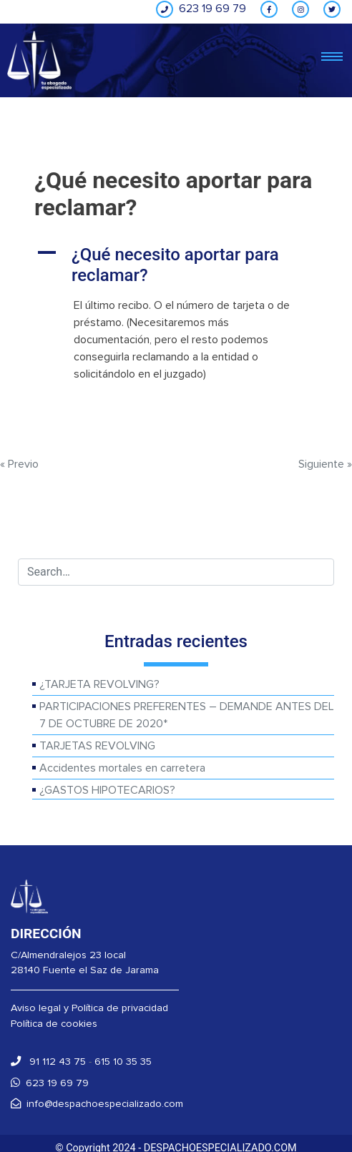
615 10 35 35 (123, 1061)
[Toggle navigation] (332, 58)
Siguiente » (325, 464)
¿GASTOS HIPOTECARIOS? (107, 790)
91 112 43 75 (48, 1061)
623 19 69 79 (50, 1083)
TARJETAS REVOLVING (97, 746)
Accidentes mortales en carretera (122, 768)
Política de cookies (54, 1024)
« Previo (19, 464)
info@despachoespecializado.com (97, 1104)
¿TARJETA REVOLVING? (99, 684)
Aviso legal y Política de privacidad (89, 1008)
